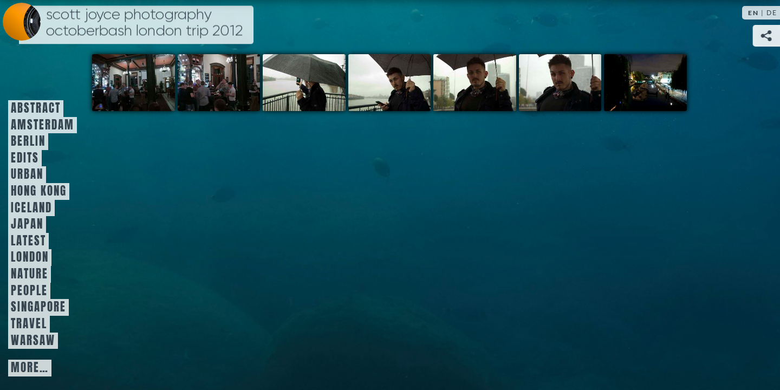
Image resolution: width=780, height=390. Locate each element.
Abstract (36, 108)
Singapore (38, 307)
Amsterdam (42, 125)
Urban (27, 174)
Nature (29, 274)
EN (753, 12)
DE (771, 12)
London (30, 257)
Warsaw (33, 341)
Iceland (31, 208)
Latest (28, 241)
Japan (27, 224)
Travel (29, 324)
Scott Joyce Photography (144, 22)
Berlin (28, 141)
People (29, 291)
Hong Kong (39, 191)
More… (30, 368)
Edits (25, 158)
